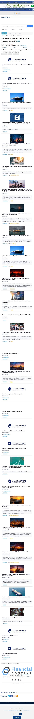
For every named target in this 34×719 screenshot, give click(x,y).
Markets (4, 33)
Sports (8, 2)
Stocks (10, 33)
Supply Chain (17, 223)
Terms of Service (13, 707)
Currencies (10, 35)
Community (15, 2)
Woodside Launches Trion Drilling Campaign (12, 411)
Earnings (12, 154)
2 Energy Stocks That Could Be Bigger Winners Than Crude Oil (16, 332)
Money (24, 9)
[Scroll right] (33, 2)
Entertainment (24, 2)
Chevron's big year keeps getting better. (10, 129)
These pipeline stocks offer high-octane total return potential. (15, 471)
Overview (3, 35)
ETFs (15, 33)
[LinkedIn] (18, 680)
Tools (20, 33)
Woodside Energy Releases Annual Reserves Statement (14, 448)
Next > (17, 53)
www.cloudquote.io (25, 674)
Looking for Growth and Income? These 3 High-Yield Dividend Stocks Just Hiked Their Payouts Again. (16, 467)
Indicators (20, 29)
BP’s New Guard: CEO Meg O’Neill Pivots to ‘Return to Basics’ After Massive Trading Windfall (15, 144)
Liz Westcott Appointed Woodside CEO (10, 353)
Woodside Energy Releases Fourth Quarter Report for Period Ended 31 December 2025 (16, 487)
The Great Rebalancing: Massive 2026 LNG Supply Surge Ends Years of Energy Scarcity (16, 528)
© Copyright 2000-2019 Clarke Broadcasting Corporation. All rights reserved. (17, 710)
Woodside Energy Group (7, 434)
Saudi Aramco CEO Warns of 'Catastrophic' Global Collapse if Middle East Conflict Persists (16, 279)
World (21, 9)
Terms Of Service (28, 676)
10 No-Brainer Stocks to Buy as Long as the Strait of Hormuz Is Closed (16, 256)
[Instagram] (21, 680)
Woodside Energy (6, 357)
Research (25, 47)
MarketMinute (5, 154)
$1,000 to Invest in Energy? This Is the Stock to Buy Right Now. (16, 235)
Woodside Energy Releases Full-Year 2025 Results (13, 430)
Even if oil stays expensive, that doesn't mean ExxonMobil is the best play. (17, 108)
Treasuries (20, 35)
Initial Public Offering (15, 515)
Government (17, 562)
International (15, 35)
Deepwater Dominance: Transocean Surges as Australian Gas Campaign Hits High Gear (16, 575)
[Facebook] (15, 680)
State (12, 9)
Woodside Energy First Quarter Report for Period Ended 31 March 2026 (17, 65)
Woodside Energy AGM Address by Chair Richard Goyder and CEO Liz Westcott (16, 84)
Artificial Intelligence (13, 175)
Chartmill (4, 320)
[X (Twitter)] (13, 680)
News (3, 2)
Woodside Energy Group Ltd (7, 88)
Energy (11, 110)
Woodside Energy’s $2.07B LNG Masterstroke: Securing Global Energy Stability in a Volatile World (16, 372)
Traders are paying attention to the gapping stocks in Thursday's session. (16, 315)
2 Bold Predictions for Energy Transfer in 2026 (13, 617)
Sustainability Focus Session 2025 (9, 653)
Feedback (17, 717)
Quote (5, 47)
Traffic (29, 9)
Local (8, 9)
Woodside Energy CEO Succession (10, 635)
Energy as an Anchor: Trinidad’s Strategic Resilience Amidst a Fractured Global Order (16, 552)
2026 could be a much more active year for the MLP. (13, 621)
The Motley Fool (5, 110)
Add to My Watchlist (23, 45)
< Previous (3, 53)
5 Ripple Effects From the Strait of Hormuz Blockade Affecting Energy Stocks (16, 301)
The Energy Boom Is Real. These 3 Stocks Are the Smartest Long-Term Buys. (17, 167)
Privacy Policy (20, 676)
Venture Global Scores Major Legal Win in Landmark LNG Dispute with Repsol (16, 506)
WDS (18, 41)
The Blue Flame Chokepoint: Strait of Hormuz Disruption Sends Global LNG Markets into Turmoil (16, 214)
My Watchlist (13, 29)
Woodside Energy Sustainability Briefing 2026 (12, 394)
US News (16, 9)
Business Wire (5, 71)
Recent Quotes (4, 29)
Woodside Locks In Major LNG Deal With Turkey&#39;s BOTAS (16, 597)
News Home (3, 9)
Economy (12, 223)
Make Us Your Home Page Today (8, 692)
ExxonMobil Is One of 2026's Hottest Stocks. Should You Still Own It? (16, 103)
